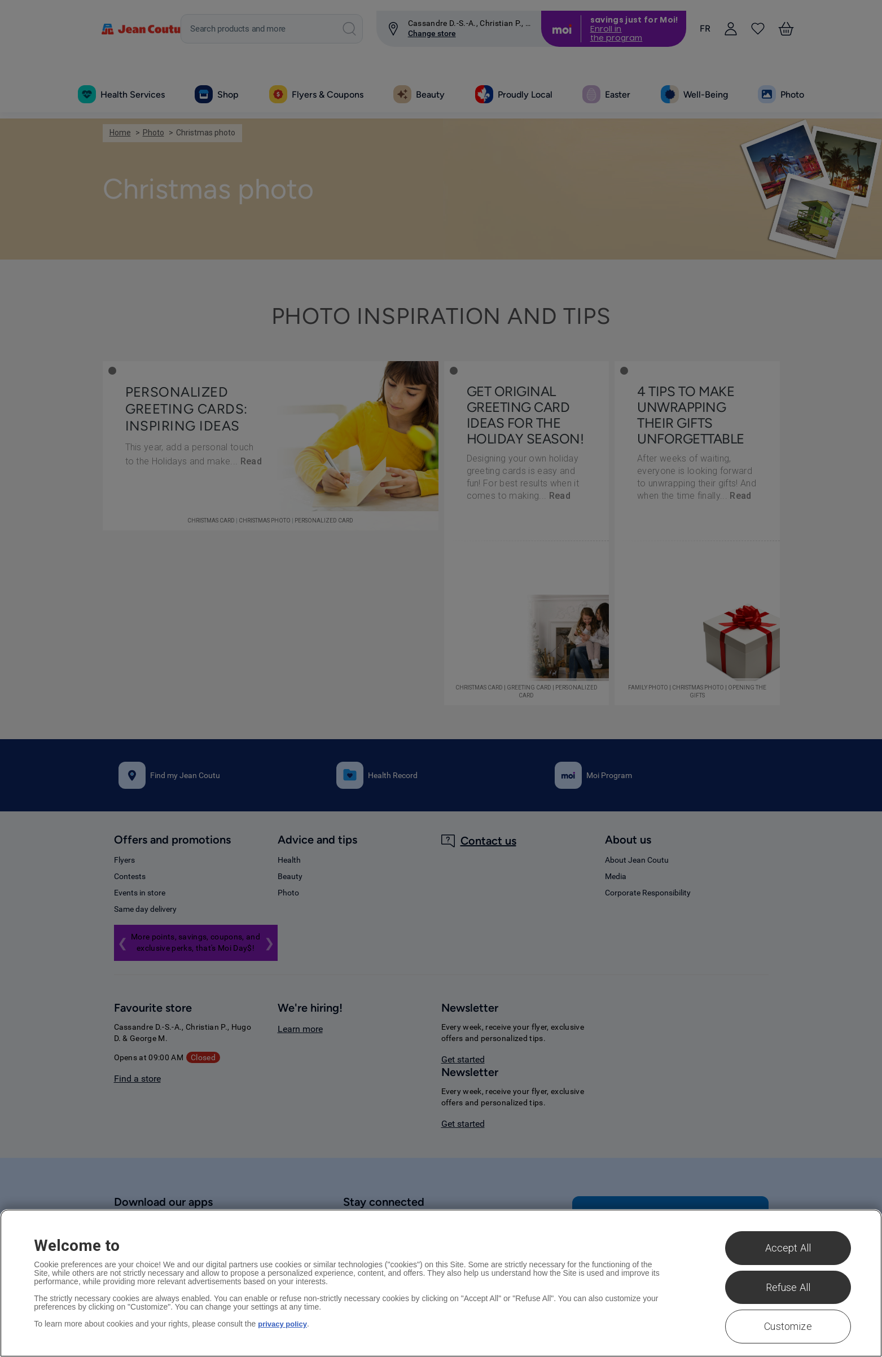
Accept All (788, 1248)
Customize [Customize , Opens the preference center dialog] (788, 1326)
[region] (441, 1283)
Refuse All (788, 1287)
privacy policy (284, 1323)
